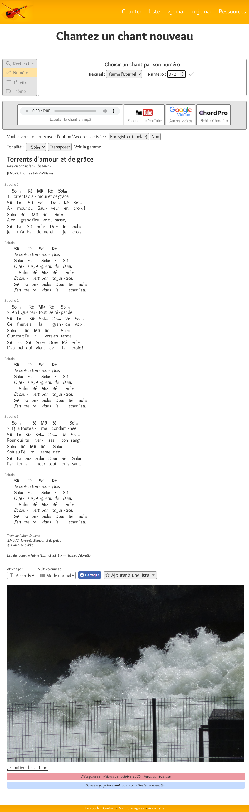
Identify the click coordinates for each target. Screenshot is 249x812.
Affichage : (15, 569)
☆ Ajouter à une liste (127, 575)
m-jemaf (202, 11)
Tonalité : (16, 147)
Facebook (114, 785)
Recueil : (97, 74)
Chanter (131, 11)
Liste (154, 11)
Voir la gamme (87, 147)
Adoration (85, 555)
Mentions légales (131, 808)
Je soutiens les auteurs (27, 767)
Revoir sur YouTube (157, 776)
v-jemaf (176, 11)
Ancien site (156, 808)
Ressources (232, 11)
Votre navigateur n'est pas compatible (70, 111)
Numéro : (157, 74)
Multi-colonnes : (49, 569)
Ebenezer (42, 166)
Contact (109, 808)
